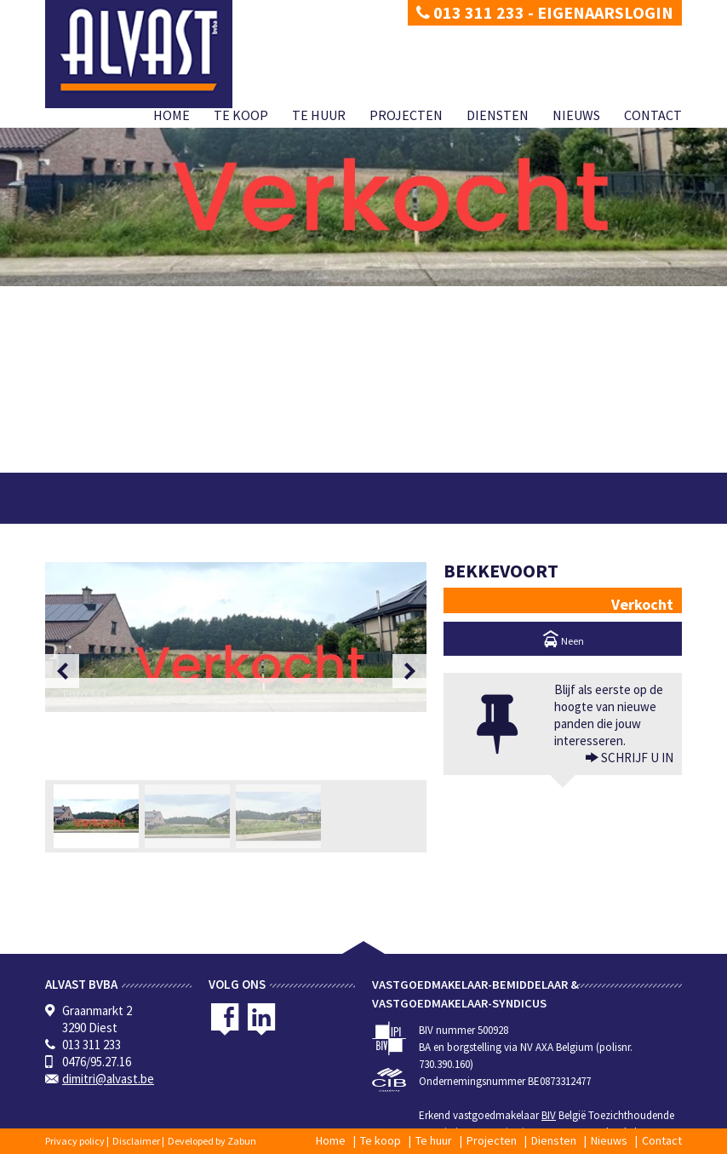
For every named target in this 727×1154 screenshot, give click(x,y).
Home (171, 114)
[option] (235, 637)
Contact (653, 114)
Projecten (406, 114)
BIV (548, 1115)
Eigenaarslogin (605, 12)
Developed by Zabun (212, 1140)
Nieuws (576, 114)
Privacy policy (75, 1140)
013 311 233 (470, 12)
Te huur (319, 114)
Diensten (498, 114)
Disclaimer (136, 1140)
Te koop (241, 114)
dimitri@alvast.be (108, 1079)
